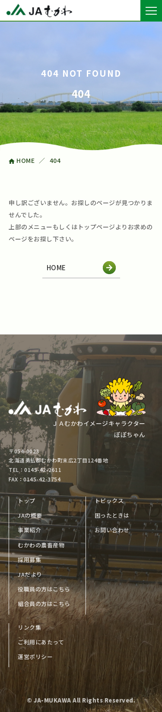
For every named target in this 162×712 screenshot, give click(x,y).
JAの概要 (30, 515)
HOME (81, 267)
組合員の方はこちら (44, 604)
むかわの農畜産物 (41, 545)
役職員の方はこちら (44, 589)
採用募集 (29, 560)
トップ (26, 501)
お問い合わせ (112, 530)
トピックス (109, 501)
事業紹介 (29, 530)
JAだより (30, 574)
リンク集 (29, 627)
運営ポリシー (35, 657)
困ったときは (112, 515)
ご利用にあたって (41, 642)
